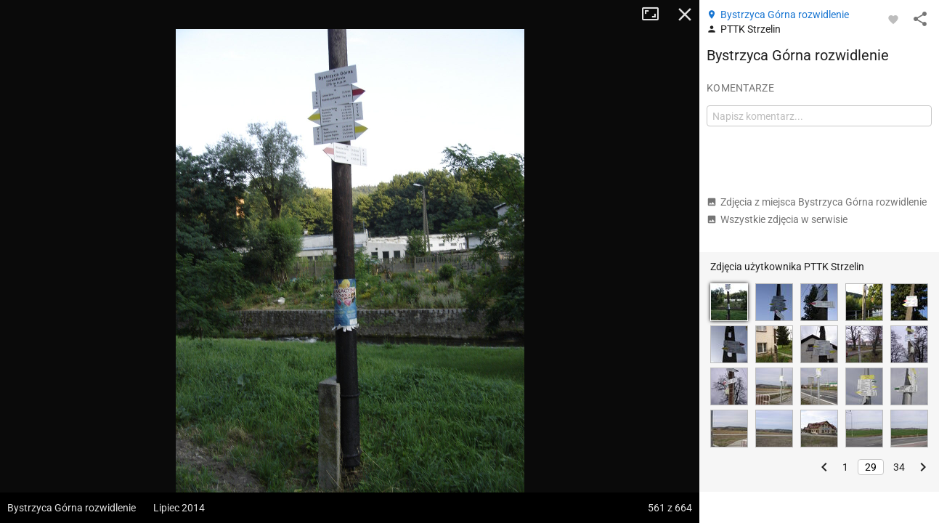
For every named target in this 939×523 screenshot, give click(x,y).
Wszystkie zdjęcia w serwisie (777, 219)
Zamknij (684, 14)
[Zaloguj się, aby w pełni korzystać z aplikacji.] (893, 19)
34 (899, 467)
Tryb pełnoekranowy (655, 14)
